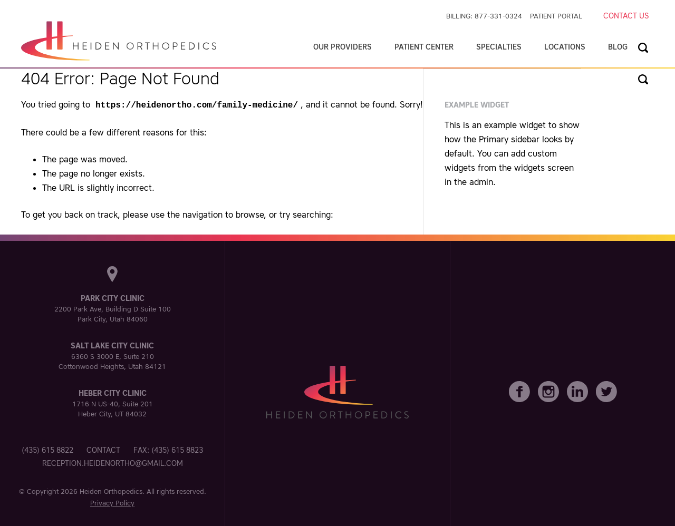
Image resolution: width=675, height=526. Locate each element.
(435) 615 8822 (47, 449)
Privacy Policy (112, 502)
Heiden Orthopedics (111, 490)
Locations (564, 47)
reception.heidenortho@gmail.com (112, 462)
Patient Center (424, 47)
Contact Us (626, 16)
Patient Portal (556, 16)
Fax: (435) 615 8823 (168, 449)
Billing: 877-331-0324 (484, 16)
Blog (618, 47)
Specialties (499, 47)
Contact (103, 449)
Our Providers (342, 47)
